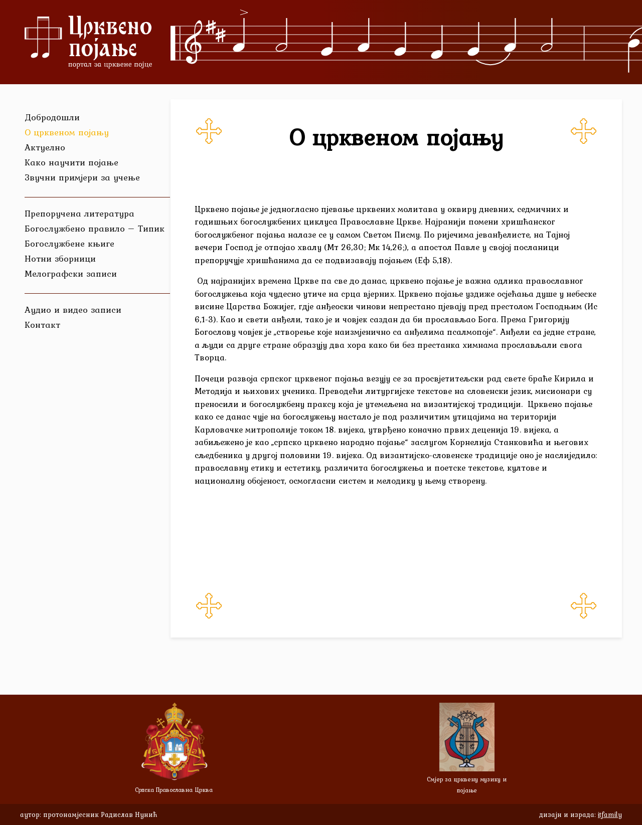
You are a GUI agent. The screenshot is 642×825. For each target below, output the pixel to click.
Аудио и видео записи (73, 309)
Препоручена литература (79, 213)
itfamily (610, 814)
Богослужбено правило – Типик (95, 228)
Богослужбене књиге (69, 243)
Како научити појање (71, 162)
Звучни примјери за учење (82, 177)
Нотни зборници (60, 258)
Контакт (42, 324)
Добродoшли (52, 117)
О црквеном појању (67, 132)
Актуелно (45, 147)
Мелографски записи (71, 273)
